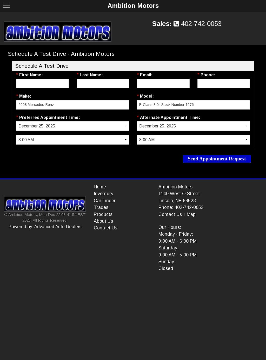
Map (191, 214)
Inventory (103, 193)
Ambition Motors (175, 186)
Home (100, 186)
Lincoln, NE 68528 (177, 200)
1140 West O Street (179, 193)
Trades (101, 207)
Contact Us (105, 227)
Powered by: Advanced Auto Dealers (45, 226)
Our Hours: (169, 227)
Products (103, 214)
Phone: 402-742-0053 (181, 207)
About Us (103, 221)
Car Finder (105, 200)
